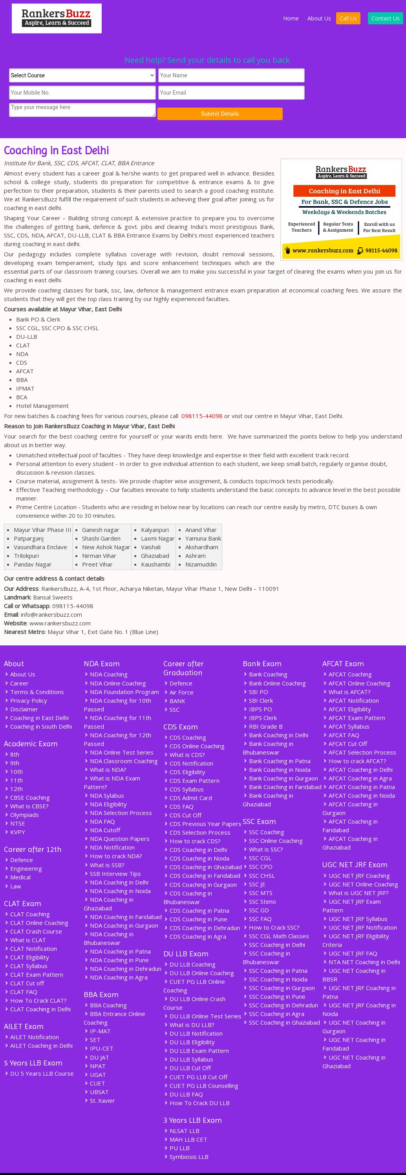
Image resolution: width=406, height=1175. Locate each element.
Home (291, 18)
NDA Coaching (106, 657)
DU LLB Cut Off (187, 1050)
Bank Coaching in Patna (277, 743)
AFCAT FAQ (340, 717)
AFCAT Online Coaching (356, 665)
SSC (171, 692)
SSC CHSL (259, 858)
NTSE (14, 806)
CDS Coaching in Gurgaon (200, 867)
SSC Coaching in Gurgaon (279, 970)
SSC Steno (259, 884)
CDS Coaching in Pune (195, 901)
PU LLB (176, 1130)
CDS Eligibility (184, 754)
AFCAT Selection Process (359, 734)
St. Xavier (99, 1082)
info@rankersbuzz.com (51, 597)
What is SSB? (104, 847)
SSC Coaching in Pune (274, 979)
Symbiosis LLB (185, 1138)
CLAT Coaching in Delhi (37, 991)
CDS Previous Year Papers (202, 806)
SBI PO (255, 674)
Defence (18, 842)
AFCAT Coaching (347, 657)
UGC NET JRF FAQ (349, 935)
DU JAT (96, 1039)
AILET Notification (31, 1019)
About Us (319, 18)
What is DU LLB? (188, 1007)
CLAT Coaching (27, 896)
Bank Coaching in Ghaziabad (268, 782)
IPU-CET (98, 1030)
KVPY (14, 815)
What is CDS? (184, 737)
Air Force (178, 674)
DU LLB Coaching (189, 946)
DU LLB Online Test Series (202, 998)
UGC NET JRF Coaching (356, 858)
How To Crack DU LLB (196, 1085)
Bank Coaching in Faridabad (282, 769)
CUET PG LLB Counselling (200, 1067)
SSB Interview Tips (112, 855)
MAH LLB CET (185, 1121)
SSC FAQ (257, 901)
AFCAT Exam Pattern (353, 700)
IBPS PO (257, 691)
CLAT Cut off (24, 965)
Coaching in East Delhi (36, 700)
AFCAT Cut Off (344, 726)
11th (13, 763)
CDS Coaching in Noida (196, 841)
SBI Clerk (258, 683)
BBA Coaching (105, 987)
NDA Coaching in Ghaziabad (109, 885)
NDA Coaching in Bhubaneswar (109, 920)
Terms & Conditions (34, 674)
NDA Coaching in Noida (117, 873)
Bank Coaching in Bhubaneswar (268, 730)
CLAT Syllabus (26, 948)
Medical (17, 860)
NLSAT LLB (181, 1113)
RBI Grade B (263, 709)
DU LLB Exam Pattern (196, 1033)
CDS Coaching (184, 720)
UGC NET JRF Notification (359, 910)
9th (11, 745)
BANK (174, 683)
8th (11, 737)
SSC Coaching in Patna (275, 953)
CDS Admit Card (187, 780)
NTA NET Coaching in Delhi (361, 944)
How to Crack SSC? (271, 910)
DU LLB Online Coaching (198, 955)
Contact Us (385, 18)
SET (92, 1022)
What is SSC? (263, 832)
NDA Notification (109, 829)
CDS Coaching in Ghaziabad (202, 849)
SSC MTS (257, 875)
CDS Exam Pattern (191, 763)
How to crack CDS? (192, 824)
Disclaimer (21, 691)
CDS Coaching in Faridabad (201, 858)
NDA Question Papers (117, 821)
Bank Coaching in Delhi (275, 717)
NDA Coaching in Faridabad (123, 899)
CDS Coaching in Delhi (195, 832)
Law (12, 868)
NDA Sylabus (104, 778)
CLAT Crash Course (33, 913)
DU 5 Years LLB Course (39, 1056)
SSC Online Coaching (273, 823)
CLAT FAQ (20, 974)
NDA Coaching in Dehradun (122, 950)
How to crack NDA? (113, 838)
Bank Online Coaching (274, 665)
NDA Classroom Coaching (121, 743)
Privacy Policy (25, 683)
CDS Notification (188, 746)
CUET (94, 1065)
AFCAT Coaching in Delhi (357, 752)
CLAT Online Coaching (36, 905)
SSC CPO (257, 849)
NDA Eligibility (105, 786)
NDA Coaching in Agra (116, 959)
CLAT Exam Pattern (33, 957)
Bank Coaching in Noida (277, 752)
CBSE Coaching (27, 780)
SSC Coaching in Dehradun (280, 987)
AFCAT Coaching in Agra (357, 760)
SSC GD (256, 892)
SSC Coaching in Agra (273, 996)
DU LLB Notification (193, 1016)
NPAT (95, 1048)
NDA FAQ (99, 804)
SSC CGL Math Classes (276, 918)
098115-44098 (202, 398)
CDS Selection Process (196, 815)
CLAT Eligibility (26, 939)
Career (16, 665)
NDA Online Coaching (115, 665)
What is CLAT (25, 922)
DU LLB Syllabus (188, 1041)
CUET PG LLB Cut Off (195, 1059)
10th (13, 754)
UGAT (95, 1056)
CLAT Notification (30, 931)
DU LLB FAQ (183, 1076)
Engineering (23, 851)
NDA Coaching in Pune (116, 942)
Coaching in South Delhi (38, 709)
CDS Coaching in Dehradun (201, 910)
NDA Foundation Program (121, 674)
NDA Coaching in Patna (117, 933)
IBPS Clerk (260, 700)
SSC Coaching (263, 815)
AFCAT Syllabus (345, 709)
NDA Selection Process (118, 795)
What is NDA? (105, 752)
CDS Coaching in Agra (194, 919)
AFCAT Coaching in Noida (358, 778)
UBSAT (96, 1074)
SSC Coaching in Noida (275, 961)
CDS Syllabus (183, 772)
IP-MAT (97, 1013)
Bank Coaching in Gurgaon (280, 760)
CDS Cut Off (182, 798)
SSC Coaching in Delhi (274, 927)
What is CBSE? (26, 789)
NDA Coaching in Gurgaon (121, 907)
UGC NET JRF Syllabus (355, 901)
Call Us (348, 18)
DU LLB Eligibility (189, 1024)
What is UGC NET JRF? (355, 875)
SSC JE (254, 866)
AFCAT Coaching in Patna (358, 769)
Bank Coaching (265, 657)
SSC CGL (257, 840)
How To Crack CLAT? (35, 983)
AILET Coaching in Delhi (38, 1028)
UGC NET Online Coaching (360, 866)
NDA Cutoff (102, 812)
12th (13, 771)
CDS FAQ (178, 789)
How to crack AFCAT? (354, 743)
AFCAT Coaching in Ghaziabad (350, 825)
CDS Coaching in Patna (196, 893)
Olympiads (21, 797)
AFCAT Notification (350, 683)
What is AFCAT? (346, 674)
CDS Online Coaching (194, 729)
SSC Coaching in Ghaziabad (281, 1005)
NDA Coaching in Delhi (116, 864)
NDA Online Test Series (119, 734)
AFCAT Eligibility (346, 691)
